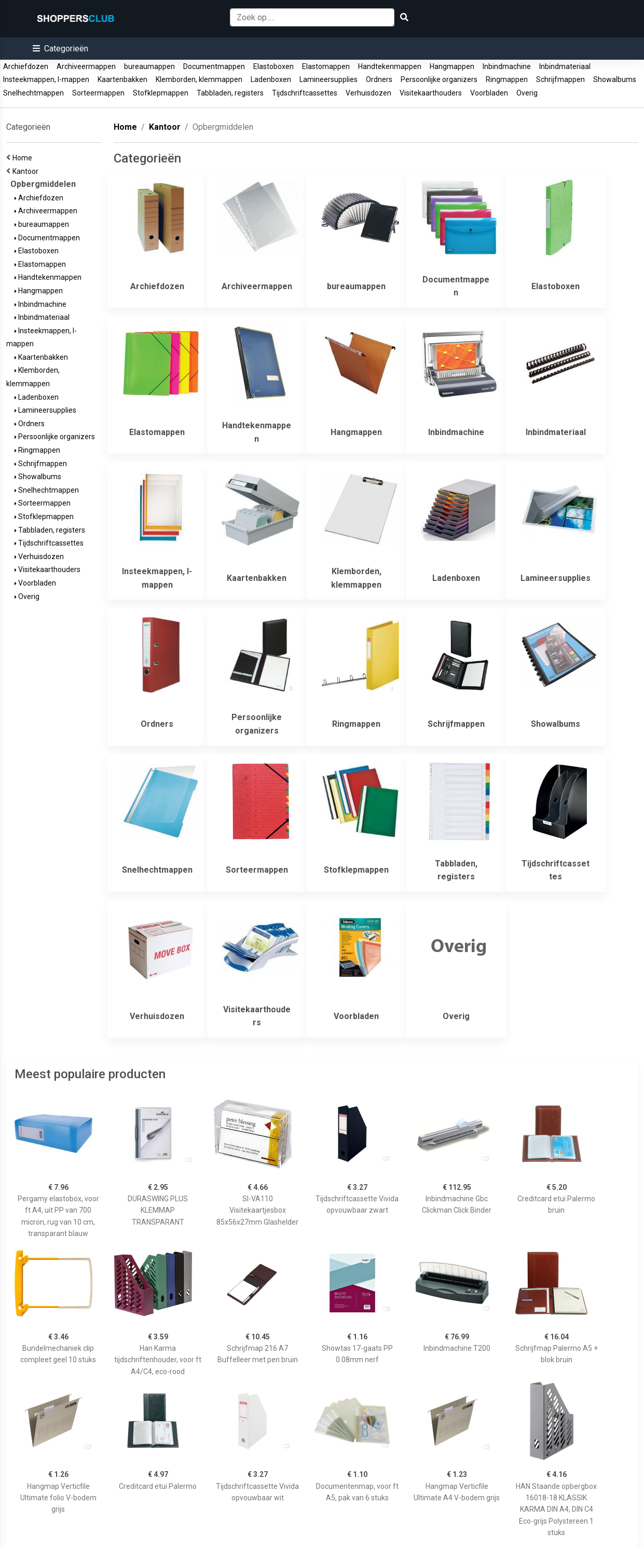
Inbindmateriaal (565, 66)
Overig (527, 93)
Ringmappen (507, 79)
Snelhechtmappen (33, 93)
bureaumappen (149, 66)
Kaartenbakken (122, 79)
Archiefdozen (25, 66)
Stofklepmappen (160, 93)
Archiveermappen (86, 66)
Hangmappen (452, 66)
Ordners (379, 79)
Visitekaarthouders (430, 93)
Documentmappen (214, 66)
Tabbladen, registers (230, 93)
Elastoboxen (273, 66)
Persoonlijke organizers (439, 79)
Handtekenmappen (389, 66)
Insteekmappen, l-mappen (46, 79)
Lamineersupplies (328, 79)
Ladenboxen (271, 79)
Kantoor (27, 171)
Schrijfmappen (560, 79)
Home (23, 158)
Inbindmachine (506, 66)
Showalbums (614, 79)
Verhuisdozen (368, 93)
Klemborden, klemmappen (199, 79)
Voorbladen (489, 93)
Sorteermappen (98, 93)
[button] (60, 48)
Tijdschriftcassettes (304, 93)
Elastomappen (326, 66)
